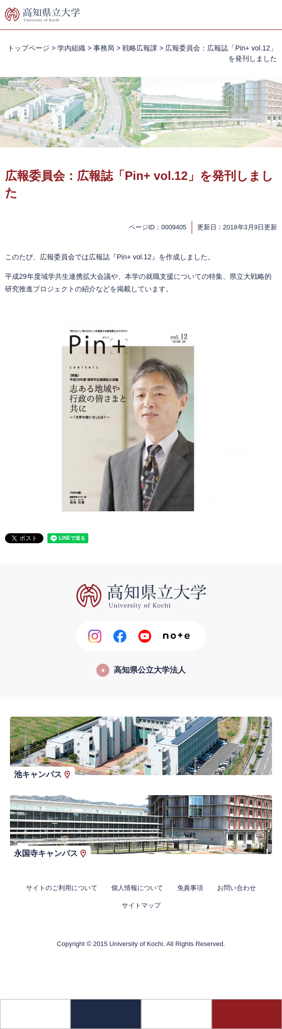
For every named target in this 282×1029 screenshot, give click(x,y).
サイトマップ (141, 905)
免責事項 (190, 888)
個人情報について (137, 888)
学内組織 (71, 48)
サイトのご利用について (61, 888)
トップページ (28, 48)
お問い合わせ (236, 888)
